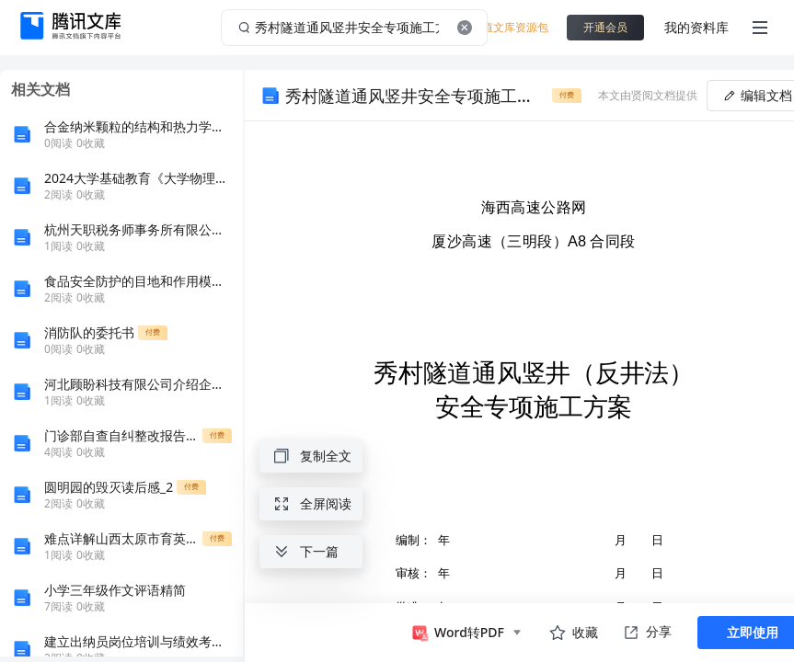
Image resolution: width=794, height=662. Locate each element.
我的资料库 (696, 27)
